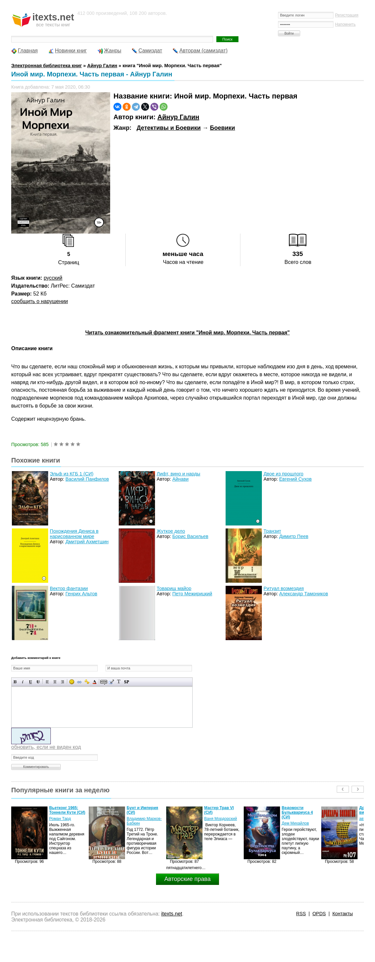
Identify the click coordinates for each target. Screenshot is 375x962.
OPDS (319, 913)
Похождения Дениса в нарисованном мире (74, 533)
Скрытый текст (104, 682)
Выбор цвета (94, 682)
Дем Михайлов (295, 823)
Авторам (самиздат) (203, 50)
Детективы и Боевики (169, 128)
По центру (55, 682)
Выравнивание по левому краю (47, 682)
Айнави (180, 479)
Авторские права (187, 879)
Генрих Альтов (81, 593)
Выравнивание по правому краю (62, 682)
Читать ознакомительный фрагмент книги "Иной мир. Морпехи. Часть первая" (187, 332)
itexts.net (171, 914)
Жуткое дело (171, 531)
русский (53, 278)
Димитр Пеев (293, 536)
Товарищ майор (174, 588)
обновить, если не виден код (46, 747)
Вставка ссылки (79, 682)
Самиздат (150, 50)
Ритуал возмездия (284, 588)
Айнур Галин (178, 117)
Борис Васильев (190, 536)
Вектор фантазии (69, 588)
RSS (301, 913)
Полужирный (15, 682)
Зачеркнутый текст (38, 682)
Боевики (222, 128)
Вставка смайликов (72, 682)
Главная (28, 50)
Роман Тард (60, 818)
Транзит (272, 531)
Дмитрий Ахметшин (87, 541)
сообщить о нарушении (39, 301)
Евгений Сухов (295, 479)
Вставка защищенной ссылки (87, 682)
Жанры (112, 50)
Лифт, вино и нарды (178, 473)
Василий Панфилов (87, 479)
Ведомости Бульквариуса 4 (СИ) (297, 812)
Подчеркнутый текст (30, 682)
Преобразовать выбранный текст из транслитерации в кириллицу (119, 682)
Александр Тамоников (303, 593)
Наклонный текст (23, 682)
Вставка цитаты (111, 682)
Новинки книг (71, 50)
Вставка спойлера (126, 682)
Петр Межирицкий (192, 593)
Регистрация (347, 15)
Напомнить (345, 24)
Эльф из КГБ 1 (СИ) (71, 473)
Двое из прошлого (283, 473)
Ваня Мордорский (220, 818)
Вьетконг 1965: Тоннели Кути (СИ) (67, 810)
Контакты (342, 913)
